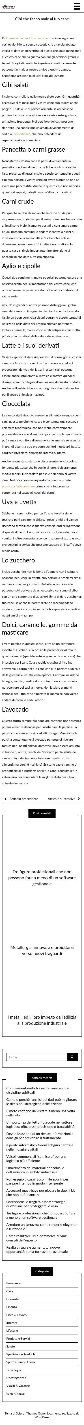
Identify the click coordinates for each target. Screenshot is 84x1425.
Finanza (11, 1307)
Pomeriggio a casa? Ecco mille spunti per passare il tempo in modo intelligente (37, 1181)
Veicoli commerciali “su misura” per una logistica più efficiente (36, 1158)
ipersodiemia (21, 134)
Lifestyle (12, 1330)
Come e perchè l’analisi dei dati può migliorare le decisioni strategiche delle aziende (41, 1101)
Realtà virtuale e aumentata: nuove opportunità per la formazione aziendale (37, 1249)
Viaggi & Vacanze (18, 1385)
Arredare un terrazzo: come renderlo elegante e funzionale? (41, 1226)
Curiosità (12, 1299)
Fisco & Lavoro (16, 1315)
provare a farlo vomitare (18, 486)
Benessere (13, 1283)
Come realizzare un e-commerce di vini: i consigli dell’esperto (37, 1238)
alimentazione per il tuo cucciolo (26, 38)
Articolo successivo (61, 799)
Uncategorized (16, 1378)
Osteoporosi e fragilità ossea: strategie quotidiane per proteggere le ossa (35, 1204)
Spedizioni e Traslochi (21, 1354)
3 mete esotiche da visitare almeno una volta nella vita (40, 1113)
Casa (9, 1291)
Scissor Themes (26, 1413)
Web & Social (15, 1394)
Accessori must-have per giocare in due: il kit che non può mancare (40, 1192)
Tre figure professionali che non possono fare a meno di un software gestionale (42, 877)
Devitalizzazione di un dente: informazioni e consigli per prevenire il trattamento (39, 1136)
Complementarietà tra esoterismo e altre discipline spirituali (37, 1090)
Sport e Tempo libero (20, 1362)
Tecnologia (13, 1370)
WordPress (42, 1417)
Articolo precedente (23, 799)
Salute (10, 1346)
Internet (11, 1323)
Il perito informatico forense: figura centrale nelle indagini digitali (39, 1147)
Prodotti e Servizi (18, 1338)
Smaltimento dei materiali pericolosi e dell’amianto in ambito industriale (35, 1170)
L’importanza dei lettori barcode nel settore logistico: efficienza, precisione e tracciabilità (40, 1124)
